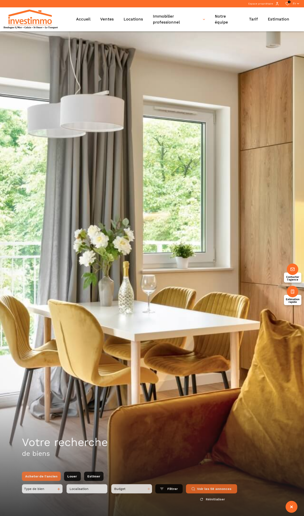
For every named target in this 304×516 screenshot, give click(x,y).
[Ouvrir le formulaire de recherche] (169, 493)
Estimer (93, 481)
